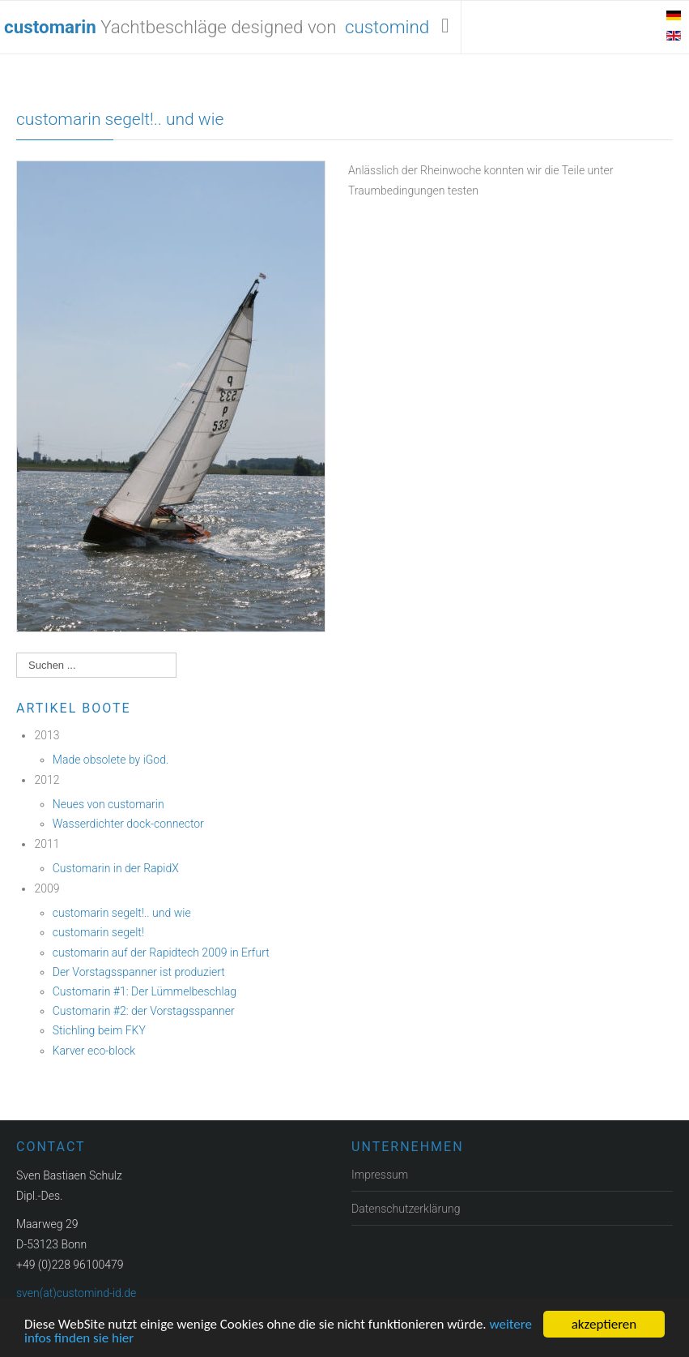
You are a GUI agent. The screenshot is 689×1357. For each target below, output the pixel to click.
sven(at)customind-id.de (76, 1292)
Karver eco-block (94, 1050)
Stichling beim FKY (99, 1030)
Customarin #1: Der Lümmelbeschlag (144, 991)
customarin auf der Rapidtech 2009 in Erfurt (161, 952)
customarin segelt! (98, 932)
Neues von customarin (108, 804)
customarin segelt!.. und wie (119, 119)
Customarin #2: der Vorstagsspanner (144, 1010)
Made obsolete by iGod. (111, 759)
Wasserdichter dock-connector (128, 823)
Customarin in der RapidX (116, 868)
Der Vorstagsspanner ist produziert (139, 971)
